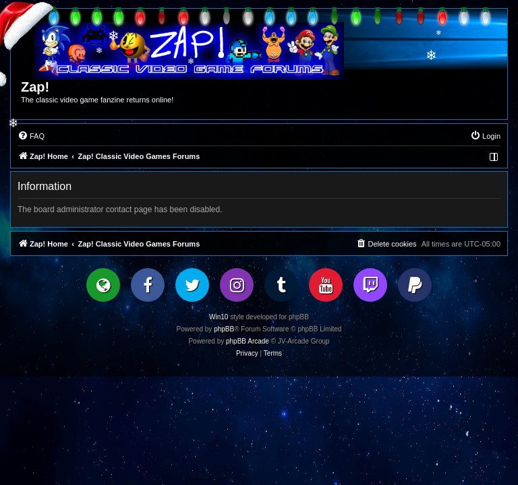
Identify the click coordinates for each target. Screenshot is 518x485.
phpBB (224, 329)
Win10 (218, 317)
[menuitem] (31, 136)
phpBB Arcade (247, 341)
